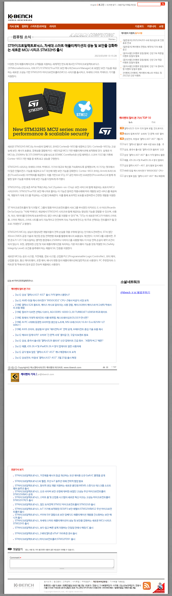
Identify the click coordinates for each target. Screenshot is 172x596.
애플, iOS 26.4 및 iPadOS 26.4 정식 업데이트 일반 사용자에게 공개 (142, 161)
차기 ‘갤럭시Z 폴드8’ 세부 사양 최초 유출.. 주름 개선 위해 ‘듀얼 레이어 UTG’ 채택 (142, 145)
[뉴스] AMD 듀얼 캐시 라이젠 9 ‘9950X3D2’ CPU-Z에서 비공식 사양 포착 (51, 300)
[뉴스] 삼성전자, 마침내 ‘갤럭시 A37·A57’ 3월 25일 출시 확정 (44, 357)
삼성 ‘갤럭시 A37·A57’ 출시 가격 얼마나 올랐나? (142, 156)
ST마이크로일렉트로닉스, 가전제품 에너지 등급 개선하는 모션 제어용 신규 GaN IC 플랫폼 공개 (59, 475)
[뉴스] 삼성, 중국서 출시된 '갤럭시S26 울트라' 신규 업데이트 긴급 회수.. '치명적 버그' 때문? (58, 340)
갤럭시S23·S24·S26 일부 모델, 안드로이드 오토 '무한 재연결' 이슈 (142, 129)
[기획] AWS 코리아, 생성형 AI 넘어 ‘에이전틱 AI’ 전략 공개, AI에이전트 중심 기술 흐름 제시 (58, 329)
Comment (15, 558)
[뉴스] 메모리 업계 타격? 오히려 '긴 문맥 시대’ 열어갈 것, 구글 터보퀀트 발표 (50, 335)
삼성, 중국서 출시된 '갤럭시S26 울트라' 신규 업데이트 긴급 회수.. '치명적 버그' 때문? (142, 150)
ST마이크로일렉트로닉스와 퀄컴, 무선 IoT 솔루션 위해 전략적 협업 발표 (48, 481)
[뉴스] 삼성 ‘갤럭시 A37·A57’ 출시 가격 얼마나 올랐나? (41, 294)
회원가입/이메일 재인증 (127, 5)
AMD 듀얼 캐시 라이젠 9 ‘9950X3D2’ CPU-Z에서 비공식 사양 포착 (142, 171)
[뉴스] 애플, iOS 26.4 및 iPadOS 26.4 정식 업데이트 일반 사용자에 (47, 346)
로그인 (101, 5)
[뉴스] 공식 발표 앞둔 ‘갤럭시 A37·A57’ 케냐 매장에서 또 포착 (44, 352)
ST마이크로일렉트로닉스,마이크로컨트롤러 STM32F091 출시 (44, 539)
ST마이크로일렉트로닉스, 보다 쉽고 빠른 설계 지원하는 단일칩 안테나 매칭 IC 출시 (53, 527)
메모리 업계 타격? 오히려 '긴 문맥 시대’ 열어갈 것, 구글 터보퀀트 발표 (142, 134)
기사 (153, 122)
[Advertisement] (105, 15)
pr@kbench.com (46, 374)
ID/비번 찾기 (111, 5)
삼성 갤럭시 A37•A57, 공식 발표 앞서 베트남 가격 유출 (141, 166)
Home (111, 39)
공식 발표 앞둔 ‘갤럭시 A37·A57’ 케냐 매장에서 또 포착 (142, 177)
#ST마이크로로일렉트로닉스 (22, 281)
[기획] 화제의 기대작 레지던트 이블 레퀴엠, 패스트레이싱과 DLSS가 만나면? (51, 317)
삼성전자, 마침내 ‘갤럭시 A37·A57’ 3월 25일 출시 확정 (141, 140)
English (94, 5)
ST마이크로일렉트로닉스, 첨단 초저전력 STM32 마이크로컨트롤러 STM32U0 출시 (54, 504)
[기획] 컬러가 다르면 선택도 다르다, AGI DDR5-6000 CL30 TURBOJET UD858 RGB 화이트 (60, 312)
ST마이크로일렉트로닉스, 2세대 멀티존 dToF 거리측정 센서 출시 (45, 533)
